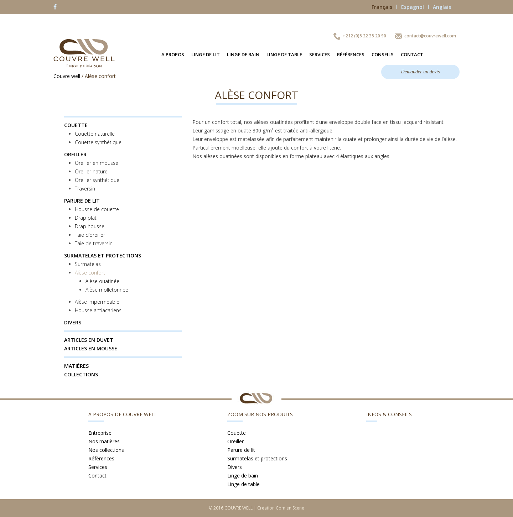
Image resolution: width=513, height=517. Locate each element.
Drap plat (86, 217)
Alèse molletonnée (107, 289)
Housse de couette (97, 209)
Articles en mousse (90, 348)
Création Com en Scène (280, 508)
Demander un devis (420, 71)
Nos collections (106, 449)
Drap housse (89, 226)
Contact (412, 54)
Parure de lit (82, 200)
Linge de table (284, 54)
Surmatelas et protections (102, 255)
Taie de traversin (94, 243)
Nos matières (104, 441)
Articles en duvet (88, 339)
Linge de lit (205, 54)
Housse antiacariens (98, 310)
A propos (172, 54)
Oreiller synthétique (97, 180)
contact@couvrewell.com (430, 36)
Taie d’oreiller (90, 234)
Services (319, 54)
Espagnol (415, 7)
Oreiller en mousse (96, 163)
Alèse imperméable (97, 301)
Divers (72, 322)
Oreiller (75, 154)
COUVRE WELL (238, 508)
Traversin (85, 188)
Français (384, 7)
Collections (81, 374)
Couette (76, 125)
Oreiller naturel (92, 171)
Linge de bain (243, 54)
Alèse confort (90, 272)
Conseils (383, 54)
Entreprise (100, 432)
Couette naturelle (95, 133)
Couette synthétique (98, 142)
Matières (76, 365)
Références (350, 54)
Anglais (442, 7)
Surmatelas (88, 264)
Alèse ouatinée (102, 281)
